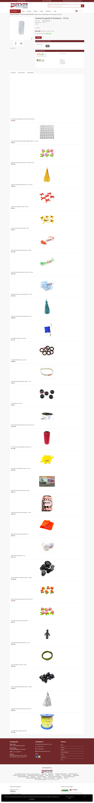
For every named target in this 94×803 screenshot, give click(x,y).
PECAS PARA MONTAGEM (23, 776)
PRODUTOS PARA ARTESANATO (27, 14)
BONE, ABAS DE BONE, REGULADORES (36, 775)
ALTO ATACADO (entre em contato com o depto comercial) (27, 774)
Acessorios (59, 14)
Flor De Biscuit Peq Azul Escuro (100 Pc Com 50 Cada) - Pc (23, 119)
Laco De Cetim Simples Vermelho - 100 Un (19, 206)
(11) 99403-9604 (47, 1)
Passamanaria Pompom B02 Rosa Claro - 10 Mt (21, 512)
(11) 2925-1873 (22, 1)
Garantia (35, 11)
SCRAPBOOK (59, 778)
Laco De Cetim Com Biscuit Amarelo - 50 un (20, 228)
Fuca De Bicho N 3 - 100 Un (16, 403)
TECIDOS (66, 778)
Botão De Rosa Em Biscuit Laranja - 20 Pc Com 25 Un (22, 599)
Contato (41, 11)
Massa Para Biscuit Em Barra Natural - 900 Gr (20, 490)
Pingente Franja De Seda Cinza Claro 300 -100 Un (21, 708)
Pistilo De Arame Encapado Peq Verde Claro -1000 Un (22, 272)
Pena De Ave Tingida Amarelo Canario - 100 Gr (20, 468)
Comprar (38, 37)
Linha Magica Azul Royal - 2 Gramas (18, 338)
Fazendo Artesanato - (42, 779)
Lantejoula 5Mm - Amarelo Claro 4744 (19, 730)
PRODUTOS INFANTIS (41, 776)
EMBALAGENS (76, 775)
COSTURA (57, 775)
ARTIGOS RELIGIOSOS (72, 774)
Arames (36, 14)
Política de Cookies (64, 752)
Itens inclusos (21, 72)
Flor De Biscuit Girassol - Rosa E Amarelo (19, 620)
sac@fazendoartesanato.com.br (42, 751)
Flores (40, 14)
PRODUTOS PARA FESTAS (69, 776)
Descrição (13, 72)
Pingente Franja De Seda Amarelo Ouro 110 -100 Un (21, 184)
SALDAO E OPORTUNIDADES (49, 778)
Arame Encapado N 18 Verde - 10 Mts (19, 664)
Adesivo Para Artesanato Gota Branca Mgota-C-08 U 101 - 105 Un (24, 141)
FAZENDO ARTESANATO (15, 14)
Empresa (29, 11)
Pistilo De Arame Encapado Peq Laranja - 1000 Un (21, 250)
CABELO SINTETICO (49, 775)
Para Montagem (45, 14)
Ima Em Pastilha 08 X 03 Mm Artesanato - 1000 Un (21, 686)
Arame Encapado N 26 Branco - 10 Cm (52, 18)
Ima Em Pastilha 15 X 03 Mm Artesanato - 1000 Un (21, 577)
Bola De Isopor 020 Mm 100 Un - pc (18, 555)
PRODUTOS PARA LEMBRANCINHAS (33, 778)
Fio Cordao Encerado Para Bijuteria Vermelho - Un (21, 447)
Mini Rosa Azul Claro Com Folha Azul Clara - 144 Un (21, 294)
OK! (84, 796)
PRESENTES (33, 776)
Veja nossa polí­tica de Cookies (69, 797)
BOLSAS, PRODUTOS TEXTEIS (19, 775)
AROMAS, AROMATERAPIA (61, 774)
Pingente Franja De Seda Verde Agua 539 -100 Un (21, 316)
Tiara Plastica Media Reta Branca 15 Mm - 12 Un (21, 381)
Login (55, 11)
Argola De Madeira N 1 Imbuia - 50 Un (18, 359)
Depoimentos (30, 72)
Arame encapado (53, 14)
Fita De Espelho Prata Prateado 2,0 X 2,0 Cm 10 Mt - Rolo (22, 424)
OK (47, 46)
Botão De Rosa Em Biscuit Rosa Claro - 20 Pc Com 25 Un (22, 162)
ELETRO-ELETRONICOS (66, 775)
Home (23, 11)
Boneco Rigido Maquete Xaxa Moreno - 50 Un (20, 642)
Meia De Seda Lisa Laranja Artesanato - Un (20, 534)
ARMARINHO (50, 774)
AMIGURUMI (43, 774)
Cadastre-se (48, 11)
